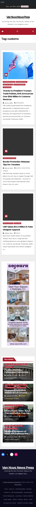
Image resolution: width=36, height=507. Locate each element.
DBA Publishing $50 (17, 492)
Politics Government (19, 84)
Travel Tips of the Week (9, 158)
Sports (26, 499)
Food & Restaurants (8, 496)
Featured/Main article (9, 81)
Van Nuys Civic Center (9, 503)
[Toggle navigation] (33, 31)
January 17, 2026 (12, 375)
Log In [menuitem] (2, 2)
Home (6, 489)
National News (9, 405)
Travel (30, 499)
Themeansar (17, 484)
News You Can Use (7, 84)
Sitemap (20, 499)
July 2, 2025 (9, 103)
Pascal (17, 233)
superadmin (19, 103)
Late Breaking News (22, 81)
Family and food (9, 384)
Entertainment (9, 425)
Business (29, 489)
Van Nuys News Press (18, 17)
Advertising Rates (20, 489)
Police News (17, 223)
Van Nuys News (7, 87)
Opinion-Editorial (28, 496)
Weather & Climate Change (25, 503)
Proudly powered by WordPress (12, 482)
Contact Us (7, 492)
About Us (11, 489)
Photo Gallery (8, 499)
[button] (17, 31)
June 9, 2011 (9, 233)
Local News (18, 496)
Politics (15, 499)
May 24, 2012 (9, 168)
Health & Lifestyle (8, 223)
